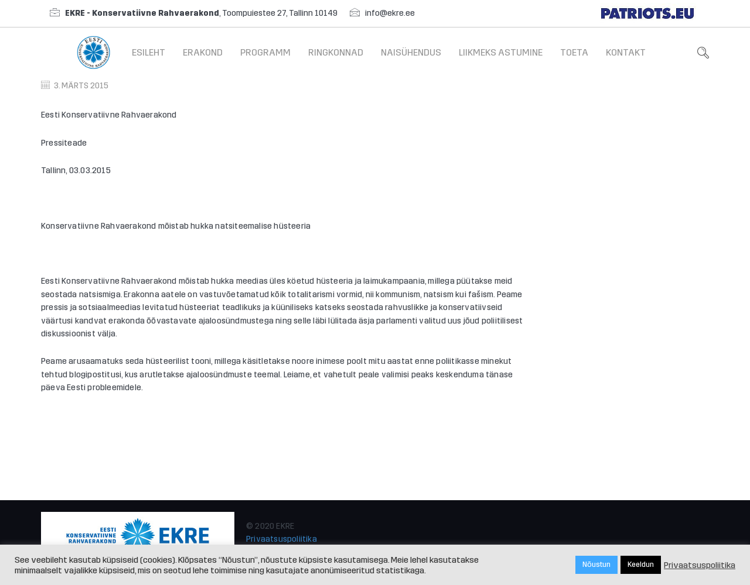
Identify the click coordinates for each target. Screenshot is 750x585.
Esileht (148, 52)
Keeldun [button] (641, 564)
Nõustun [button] (596, 564)
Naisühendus (411, 52)
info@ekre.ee (390, 13)
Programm (265, 52)
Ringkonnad (335, 52)
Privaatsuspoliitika (281, 539)
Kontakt (626, 52)
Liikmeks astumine (501, 52)
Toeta (574, 52)
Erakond (203, 52)
